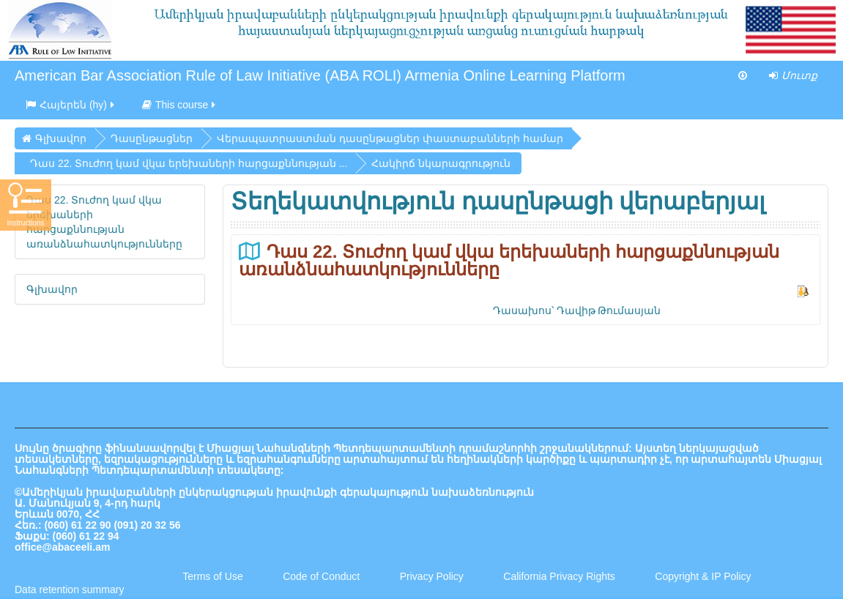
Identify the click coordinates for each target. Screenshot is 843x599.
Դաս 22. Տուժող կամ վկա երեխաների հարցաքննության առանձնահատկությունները (509, 260)
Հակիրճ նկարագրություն (440, 163)
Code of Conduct (321, 576)
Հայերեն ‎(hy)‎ (71, 105)
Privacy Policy (432, 576)
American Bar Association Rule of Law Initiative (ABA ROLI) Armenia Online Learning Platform (320, 75)
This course (180, 105)
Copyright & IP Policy (703, 576)
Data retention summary (69, 589)
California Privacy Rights (560, 576)
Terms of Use (212, 576)
